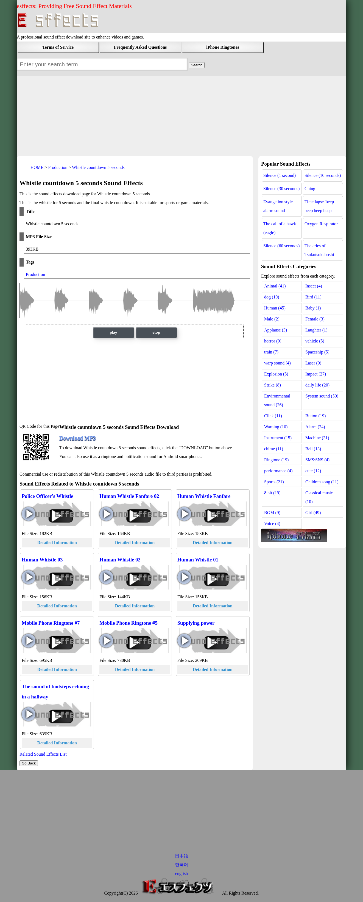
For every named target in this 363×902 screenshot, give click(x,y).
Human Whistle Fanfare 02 (129, 496)
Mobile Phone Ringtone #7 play (28, 641)
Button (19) (315, 415)
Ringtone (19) (276, 459)
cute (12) (313, 470)
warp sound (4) (277, 363)
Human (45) (275, 308)
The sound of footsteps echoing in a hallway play (28, 714)
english (181, 873)
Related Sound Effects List (43, 754)
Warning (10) (275, 426)
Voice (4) (272, 523)
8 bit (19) (272, 492)
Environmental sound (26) (277, 400)
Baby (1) (313, 308)
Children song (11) (321, 481)
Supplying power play (184, 641)
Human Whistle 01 (197, 560)
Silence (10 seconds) (323, 175)
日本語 (181, 856)
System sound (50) (321, 396)
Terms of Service (58, 47)
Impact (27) (315, 374)
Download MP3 (77, 438)
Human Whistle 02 (119, 560)
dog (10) (271, 297)
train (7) (271, 352)
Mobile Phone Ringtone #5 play (106, 641)
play (113, 332)
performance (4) (278, 470)
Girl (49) (313, 512)
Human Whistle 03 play (28, 577)
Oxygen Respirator (321, 223)
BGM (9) (272, 512)
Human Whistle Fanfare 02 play (106, 514)
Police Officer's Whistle (47, 496)
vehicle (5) (314, 341)
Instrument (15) (278, 437)
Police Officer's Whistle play (28, 514)
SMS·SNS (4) (317, 459)
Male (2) (272, 319)
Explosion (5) (276, 374)
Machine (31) (317, 437)
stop (156, 332)
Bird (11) (313, 297)
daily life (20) (317, 385)
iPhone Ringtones (222, 47)
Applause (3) (275, 330)
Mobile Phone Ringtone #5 (128, 623)
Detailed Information (57, 542)
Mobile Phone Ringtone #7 (51, 623)
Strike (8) (272, 385)
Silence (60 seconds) (281, 245)
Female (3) (315, 319)
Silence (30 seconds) (281, 188)
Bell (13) (313, 448)
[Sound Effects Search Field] (197, 65)
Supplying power (196, 623)
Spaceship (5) (317, 352)
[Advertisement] (181, 114)
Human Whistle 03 (42, 560)
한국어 (181, 864)
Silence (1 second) (279, 175)
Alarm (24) (315, 426)
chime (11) (273, 448)
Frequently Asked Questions (140, 47)
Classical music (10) (319, 497)
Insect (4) (313, 286)
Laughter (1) (316, 330)
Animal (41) (275, 286)
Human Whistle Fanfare (204, 496)
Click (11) (273, 415)
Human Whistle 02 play (106, 577)
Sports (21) (274, 481)
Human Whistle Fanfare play (184, 514)
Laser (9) (313, 363)
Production (35, 274)
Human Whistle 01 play (184, 577)
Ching (310, 188)
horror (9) (272, 341)
